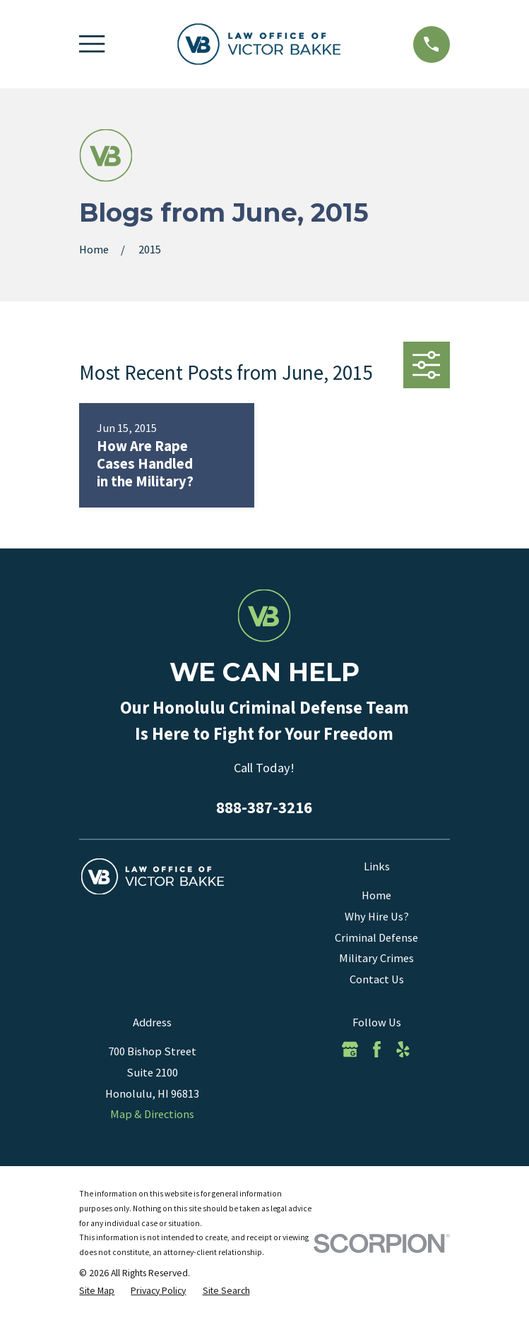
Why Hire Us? (377, 916)
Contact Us (377, 979)
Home (376, 895)
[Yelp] (403, 1049)
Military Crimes (376, 958)
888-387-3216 (264, 807)
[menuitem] (96, 1291)
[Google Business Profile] (350, 1049)
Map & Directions (152, 1114)
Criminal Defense (376, 937)
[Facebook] (377, 1049)
